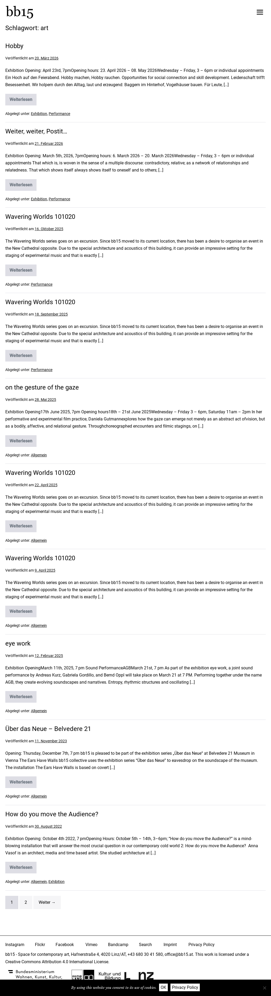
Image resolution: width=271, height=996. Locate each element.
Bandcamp (118, 944)
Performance (59, 114)
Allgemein (39, 455)
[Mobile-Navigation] (260, 12)
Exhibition (39, 114)
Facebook (65, 944)
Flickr (40, 944)
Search (145, 944)
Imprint (170, 944)
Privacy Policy (201, 944)
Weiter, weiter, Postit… (36, 131)
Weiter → (47, 902)
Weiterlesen (21, 100)
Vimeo (91, 944)
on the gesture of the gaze (42, 387)
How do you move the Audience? (51, 814)
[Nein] (264, 987)
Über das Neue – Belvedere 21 (48, 729)
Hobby (14, 46)
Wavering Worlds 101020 (40, 216)
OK (163, 987)
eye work (17, 643)
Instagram (14, 944)
